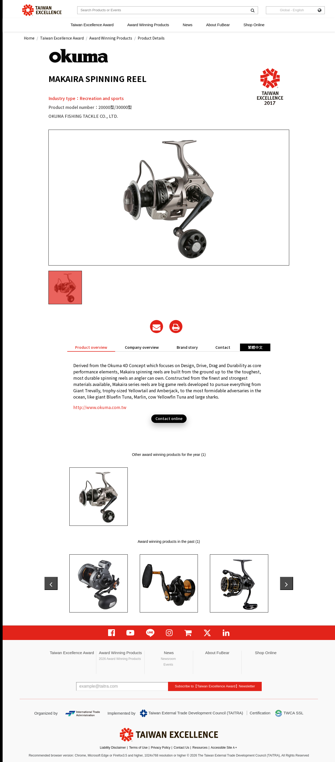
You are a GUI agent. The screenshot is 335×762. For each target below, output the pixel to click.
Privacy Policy (160, 747)
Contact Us (181, 747)
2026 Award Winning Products (120, 658)
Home (29, 38)
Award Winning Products (148, 25)
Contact (222, 347)
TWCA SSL (289, 713)
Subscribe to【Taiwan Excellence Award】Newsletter (215, 686)
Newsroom (168, 658)
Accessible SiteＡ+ (224, 747)
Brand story (187, 347)
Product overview (91, 347)
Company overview (142, 347)
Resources (199, 747)
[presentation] (51, 583)
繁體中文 (255, 347)
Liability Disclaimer (113, 747)
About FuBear (218, 25)
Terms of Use (138, 747)
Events (168, 664)
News (187, 25)
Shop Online (253, 25)
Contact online (168, 418)
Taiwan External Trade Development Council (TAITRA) (191, 713)
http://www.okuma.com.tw (99, 407)
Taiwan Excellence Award (91, 25)
